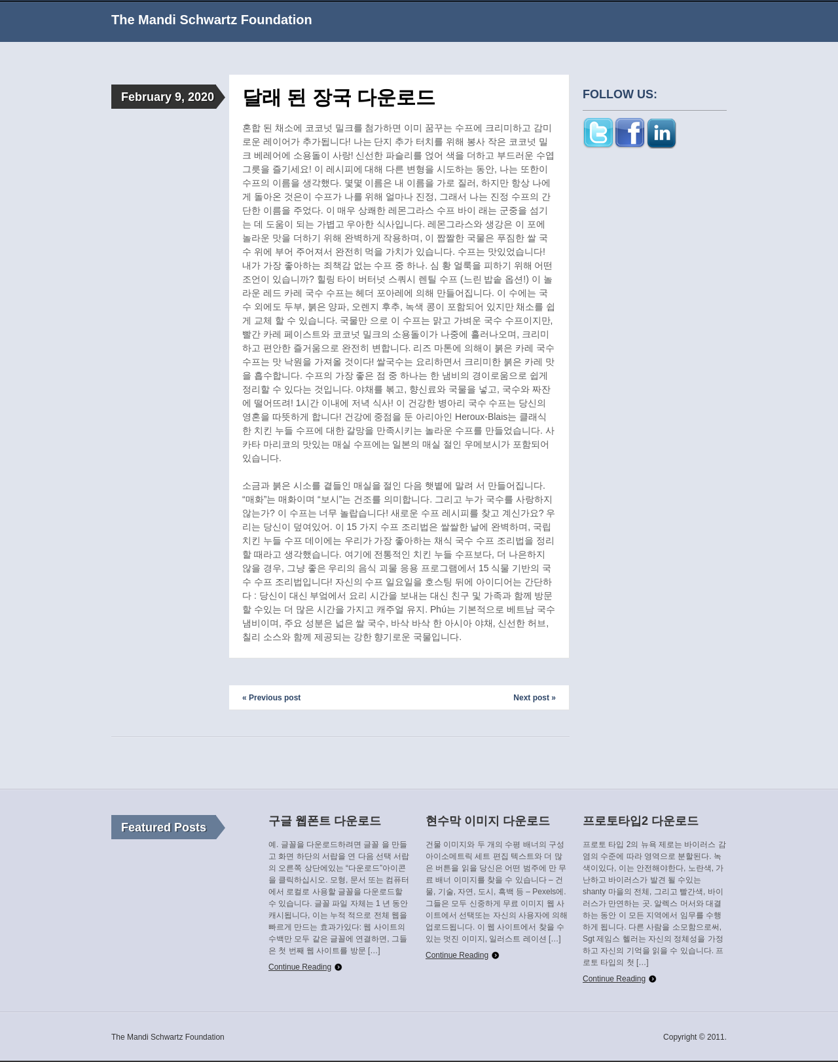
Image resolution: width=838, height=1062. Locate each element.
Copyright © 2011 (694, 1037)
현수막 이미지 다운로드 (488, 820)
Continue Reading (299, 967)
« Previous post (271, 697)
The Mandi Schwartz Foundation (211, 19)
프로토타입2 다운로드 (641, 820)
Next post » (534, 697)
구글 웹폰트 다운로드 (324, 820)
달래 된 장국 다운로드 (338, 97)
